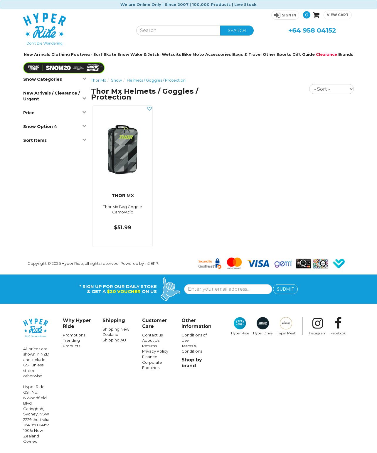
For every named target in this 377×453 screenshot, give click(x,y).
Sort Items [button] (54, 140)
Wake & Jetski (145, 54)
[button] (285, 15)
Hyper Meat (286, 326)
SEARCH (237, 30)
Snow (123, 54)
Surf (97, 54)
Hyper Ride (240, 326)
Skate (110, 54)
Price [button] (54, 112)
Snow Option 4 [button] (54, 126)
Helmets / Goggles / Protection (156, 80)
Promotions (74, 335)
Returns (149, 345)
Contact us (152, 335)
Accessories (218, 54)
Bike (186, 54)
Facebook (338, 326)
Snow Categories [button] (54, 79)
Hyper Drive (262, 326)
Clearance (326, 54)
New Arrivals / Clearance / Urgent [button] (54, 96)
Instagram (317, 326)
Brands (345, 54)
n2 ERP (151, 263)
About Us (150, 340)
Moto (198, 54)
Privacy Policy (155, 351)
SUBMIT (285, 289)
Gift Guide (303, 54)
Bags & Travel (247, 54)
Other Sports (277, 54)
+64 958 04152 (312, 30)
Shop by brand (191, 362)
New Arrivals (37, 54)
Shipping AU (114, 340)
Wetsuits (171, 54)
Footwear (81, 54)
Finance (149, 356)
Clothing (60, 54)
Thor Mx (98, 80)
